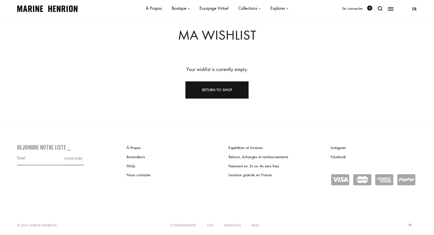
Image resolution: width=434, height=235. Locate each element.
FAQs (131, 166)
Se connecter (352, 8)
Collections (249, 8)
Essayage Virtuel (213, 8)
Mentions (232, 225)
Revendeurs (136, 156)
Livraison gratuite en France (250, 175)
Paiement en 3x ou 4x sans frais (253, 166)
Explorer (279, 8)
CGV (210, 225)
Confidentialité (183, 225)
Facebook (338, 156)
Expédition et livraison (245, 147)
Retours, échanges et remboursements (258, 156)
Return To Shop (217, 89)
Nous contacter (139, 175)
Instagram (338, 147)
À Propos (154, 8)
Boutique (181, 8)
